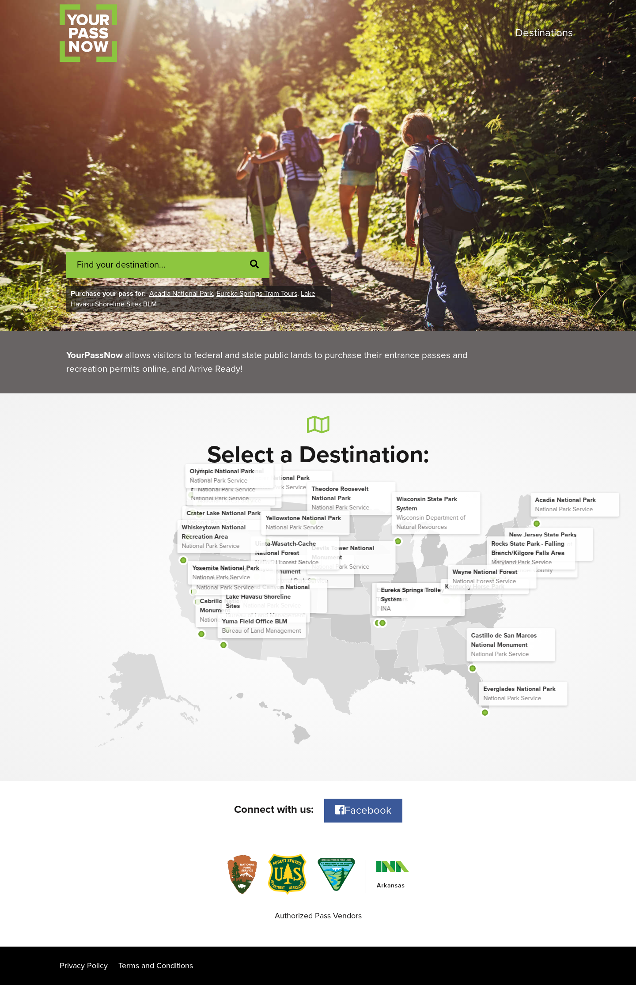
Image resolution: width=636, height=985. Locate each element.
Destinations (544, 32)
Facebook (363, 810)
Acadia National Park (181, 293)
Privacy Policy (84, 965)
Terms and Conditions (155, 965)
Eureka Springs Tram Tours (256, 293)
